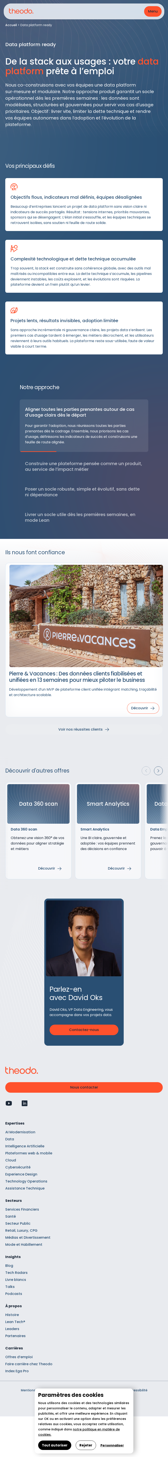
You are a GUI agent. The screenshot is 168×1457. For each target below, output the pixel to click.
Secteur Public (17, 1223)
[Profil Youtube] (8, 1103)
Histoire (12, 1314)
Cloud (10, 1160)
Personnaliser (112, 1445)
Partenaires (15, 1335)
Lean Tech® (15, 1321)
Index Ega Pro (17, 1371)
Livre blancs (15, 1279)
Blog (9, 1265)
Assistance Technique (25, 1188)
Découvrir (46, 868)
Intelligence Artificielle (24, 1146)
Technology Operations (26, 1181)
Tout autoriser (55, 1445)
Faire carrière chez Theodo (28, 1364)
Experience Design (21, 1174)
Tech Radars (16, 1272)
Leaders (12, 1328)
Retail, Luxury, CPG (21, 1230)
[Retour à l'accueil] (21, 11)
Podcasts (13, 1293)
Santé (10, 1216)
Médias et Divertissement (27, 1237)
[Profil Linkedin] (24, 1103)
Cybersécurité (17, 1167)
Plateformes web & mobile (28, 1153)
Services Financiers (22, 1209)
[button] (153, 11)
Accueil (11, 25)
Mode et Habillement (23, 1244)
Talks (10, 1286)
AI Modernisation (20, 1132)
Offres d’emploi (19, 1357)
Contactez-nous (84, 1029)
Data (9, 1139)
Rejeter (85, 1445)
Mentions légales (34, 1390)
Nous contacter (84, 1087)
